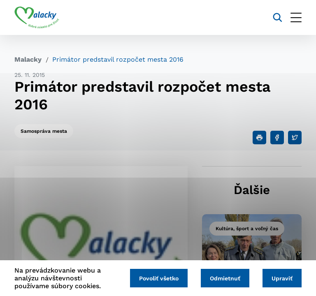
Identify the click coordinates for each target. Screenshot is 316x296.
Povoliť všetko (159, 278)
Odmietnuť (225, 278)
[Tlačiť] (259, 137)
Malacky (28, 59)
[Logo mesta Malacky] (36, 18)
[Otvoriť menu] (296, 17)
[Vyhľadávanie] (277, 17)
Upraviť (282, 278)
